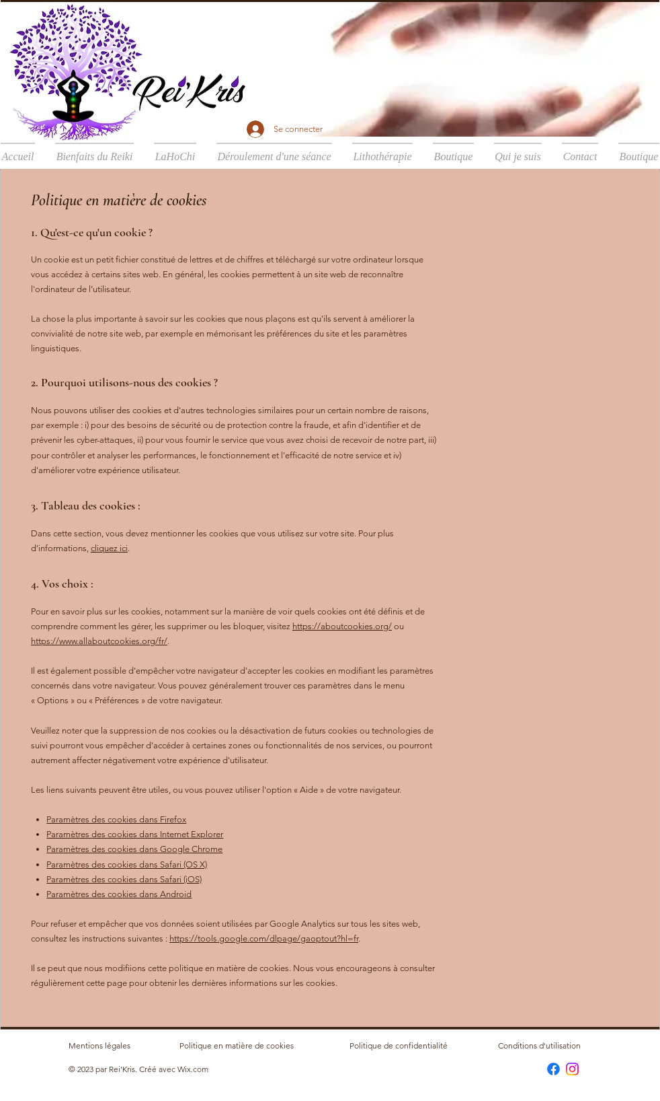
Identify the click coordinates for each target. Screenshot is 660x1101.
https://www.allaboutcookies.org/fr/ (99, 641)
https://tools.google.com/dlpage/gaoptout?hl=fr (263, 938)
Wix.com (192, 1069)
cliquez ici (109, 548)
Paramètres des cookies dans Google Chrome (134, 849)
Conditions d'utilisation (539, 1045)
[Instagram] (572, 1069)
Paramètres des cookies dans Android (119, 894)
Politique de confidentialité (398, 1045)
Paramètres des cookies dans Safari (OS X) (126, 864)
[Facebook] (553, 1069)
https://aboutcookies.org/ (342, 626)
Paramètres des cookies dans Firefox (116, 819)
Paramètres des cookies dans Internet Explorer (134, 834)
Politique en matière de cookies (237, 1045)
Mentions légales (99, 1045)
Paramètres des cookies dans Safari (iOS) (124, 879)
